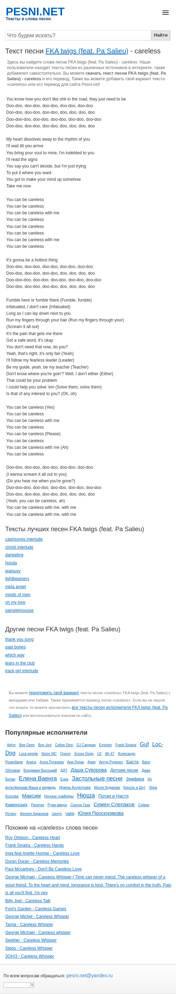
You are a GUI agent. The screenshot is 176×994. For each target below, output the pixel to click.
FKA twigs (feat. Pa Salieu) (87, 51)
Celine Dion (64, 745)
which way (14, 655)
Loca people (28, 754)
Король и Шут (134, 787)
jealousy (13, 571)
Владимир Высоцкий (40, 770)
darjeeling (14, 554)
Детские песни (124, 770)
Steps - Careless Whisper (29, 948)
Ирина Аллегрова (75, 787)
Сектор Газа (80, 805)
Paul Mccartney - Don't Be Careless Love (43, 869)
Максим (31, 796)
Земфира (135, 779)
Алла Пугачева (52, 762)
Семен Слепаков (114, 804)
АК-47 (109, 754)
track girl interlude (21, 670)
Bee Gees (27, 745)
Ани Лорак (75, 762)
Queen (65, 754)
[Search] (78, 35)
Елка (64, 779)
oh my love (15, 602)
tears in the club (20, 663)
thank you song (19, 639)
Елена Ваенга (38, 778)
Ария (91, 762)
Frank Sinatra (125, 745)
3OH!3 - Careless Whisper (29, 956)
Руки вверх (57, 805)
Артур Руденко (111, 762)
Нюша (86, 795)
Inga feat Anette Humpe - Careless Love (42, 853)
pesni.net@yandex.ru (89, 975)
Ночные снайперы (59, 796)
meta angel (15, 586)
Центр (57, 814)
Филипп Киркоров (34, 814)
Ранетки (37, 805)
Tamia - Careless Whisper (29, 924)
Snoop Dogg (84, 754)
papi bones (15, 647)
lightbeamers (17, 578)
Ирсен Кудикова (107, 787)
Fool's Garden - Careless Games (35, 908)
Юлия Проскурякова (100, 813)
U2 (99, 754)
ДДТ (63, 770)
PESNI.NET (35, 11)
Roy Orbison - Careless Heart (32, 837)
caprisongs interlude (24, 539)
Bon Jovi (45, 745)
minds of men (17, 594)
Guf (144, 744)
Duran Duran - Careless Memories (37, 861)
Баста (132, 761)
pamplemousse (19, 610)
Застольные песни (97, 778)
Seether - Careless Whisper (30, 940)
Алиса (31, 762)
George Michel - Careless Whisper (37, 916)
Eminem (105, 745)
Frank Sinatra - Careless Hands (34, 845)
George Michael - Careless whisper (37, 932)
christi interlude (19, 547)
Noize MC (49, 754)
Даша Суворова (89, 770)
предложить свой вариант (54, 692)
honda (11, 563)
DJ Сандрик (86, 745)
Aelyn (11, 745)
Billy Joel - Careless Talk (28, 900)
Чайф (69, 814)
